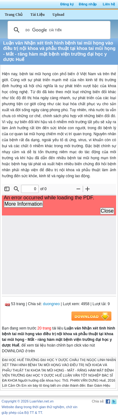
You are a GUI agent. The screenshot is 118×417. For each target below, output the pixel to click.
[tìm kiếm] (58, 30)
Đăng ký (67, 4)
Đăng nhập (88, 4)
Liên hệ (109, 4)
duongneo (51, 304)
